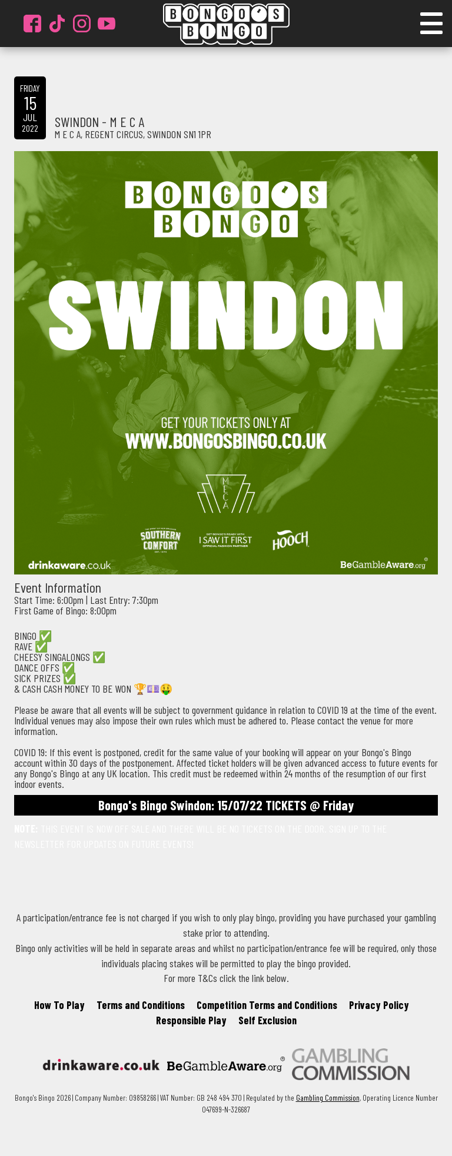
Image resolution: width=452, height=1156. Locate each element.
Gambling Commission (328, 1097)
